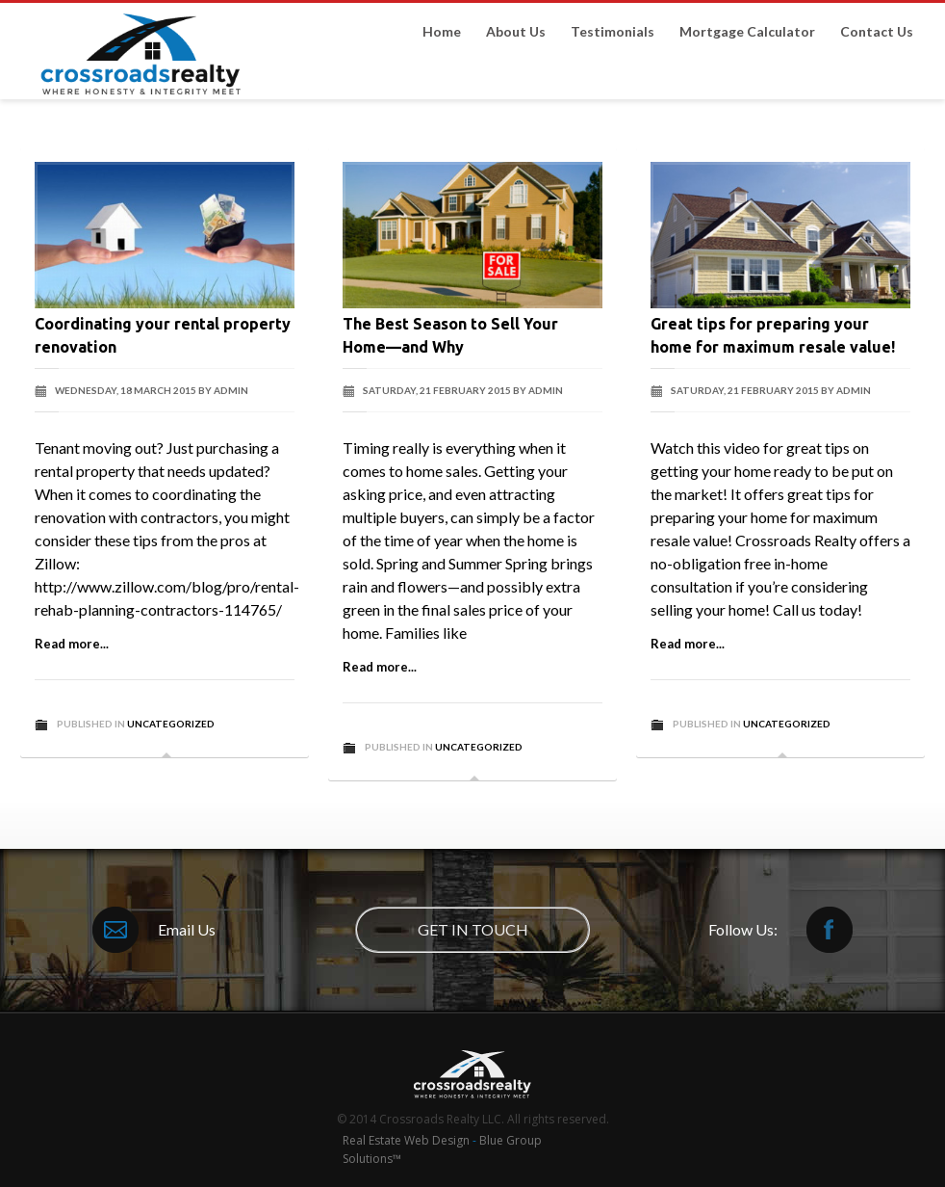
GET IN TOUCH (473, 929)
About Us (516, 31)
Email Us (154, 930)
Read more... (72, 643)
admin (231, 390)
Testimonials (612, 31)
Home (441, 31)
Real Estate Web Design (407, 1140)
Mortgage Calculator (747, 31)
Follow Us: (780, 930)
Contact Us (876, 31)
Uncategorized (171, 723)
